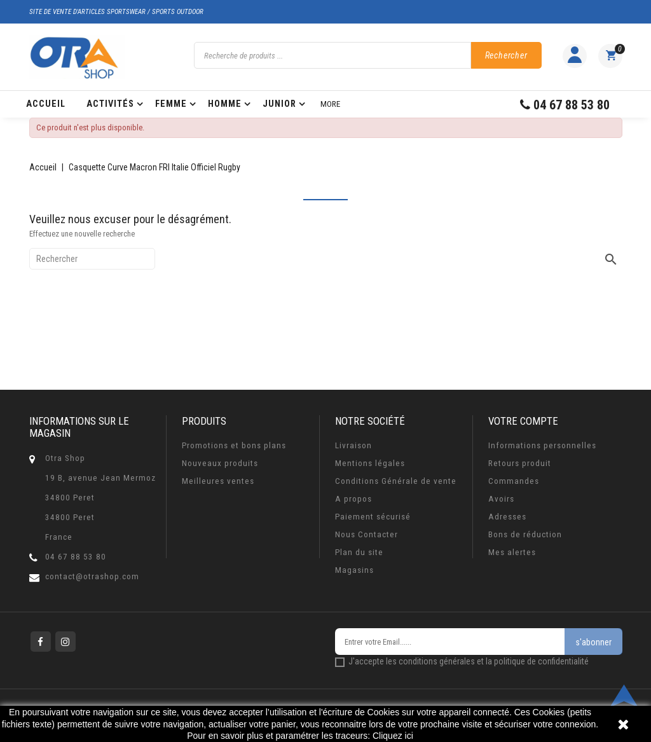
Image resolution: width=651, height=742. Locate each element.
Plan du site (359, 552)
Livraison (353, 445)
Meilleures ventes (218, 481)
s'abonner (593, 642)
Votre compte (523, 421)
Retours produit (519, 463)
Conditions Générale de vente (395, 481)
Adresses (507, 516)
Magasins (354, 570)
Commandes (513, 481)
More (330, 104)
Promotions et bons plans (234, 445)
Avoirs (501, 499)
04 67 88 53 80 (75, 556)
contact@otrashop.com (92, 576)
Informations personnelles (542, 445)
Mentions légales (370, 463)
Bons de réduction (525, 534)
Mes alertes (512, 552)
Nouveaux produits (220, 463)
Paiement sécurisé (373, 516)
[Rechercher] (92, 259)
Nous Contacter (366, 534)
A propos (353, 499)
